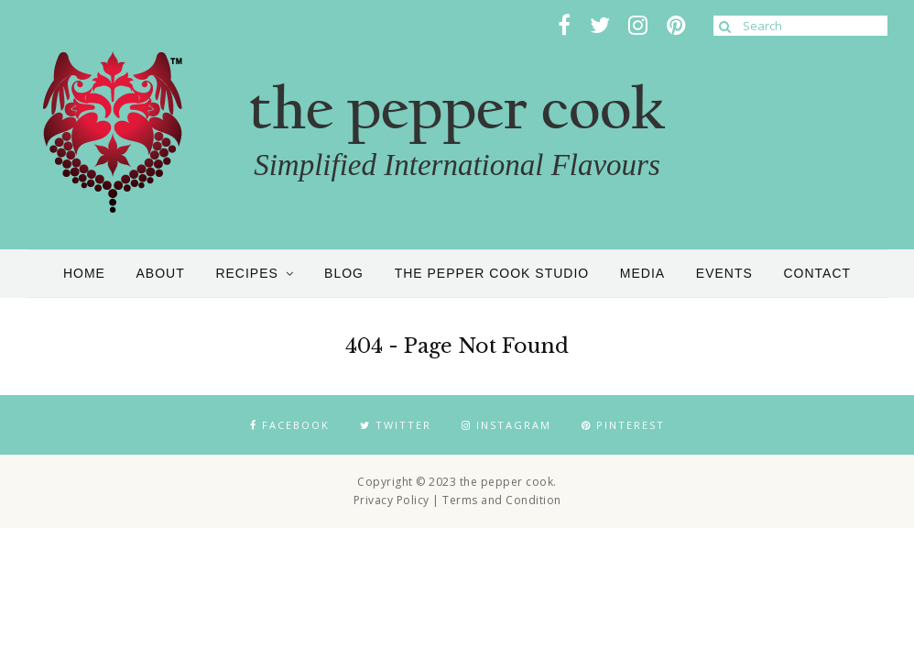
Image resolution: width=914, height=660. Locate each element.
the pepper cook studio (492, 273)
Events (724, 273)
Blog (344, 273)
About (160, 273)
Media (642, 273)
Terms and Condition (501, 500)
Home (84, 273)
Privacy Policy (392, 500)
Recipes (246, 273)
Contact (817, 273)
